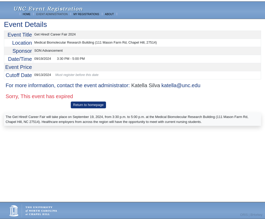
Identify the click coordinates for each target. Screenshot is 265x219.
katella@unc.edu (180, 85)
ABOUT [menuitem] (109, 14)
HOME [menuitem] (27, 14)
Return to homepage (88, 105)
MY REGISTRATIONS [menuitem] (86, 14)
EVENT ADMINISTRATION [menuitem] (52, 14)
